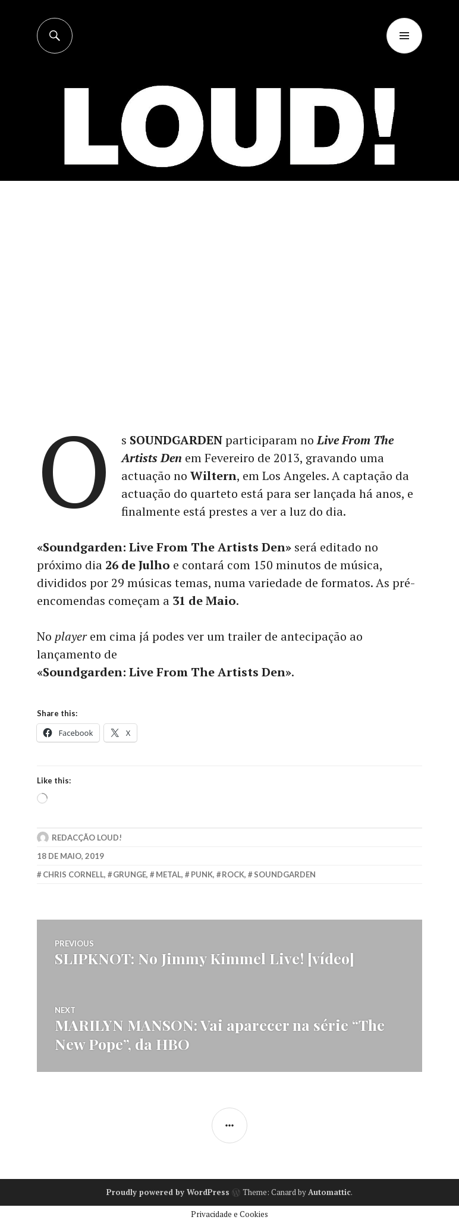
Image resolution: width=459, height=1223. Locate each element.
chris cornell (73, 874)
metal (168, 874)
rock (233, 874)
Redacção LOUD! (87, 837)
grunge (129, 874)
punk (202, 874)
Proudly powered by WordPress (168, 1192)
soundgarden (285, 874)
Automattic (329, 1192)
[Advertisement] (230, 270)
